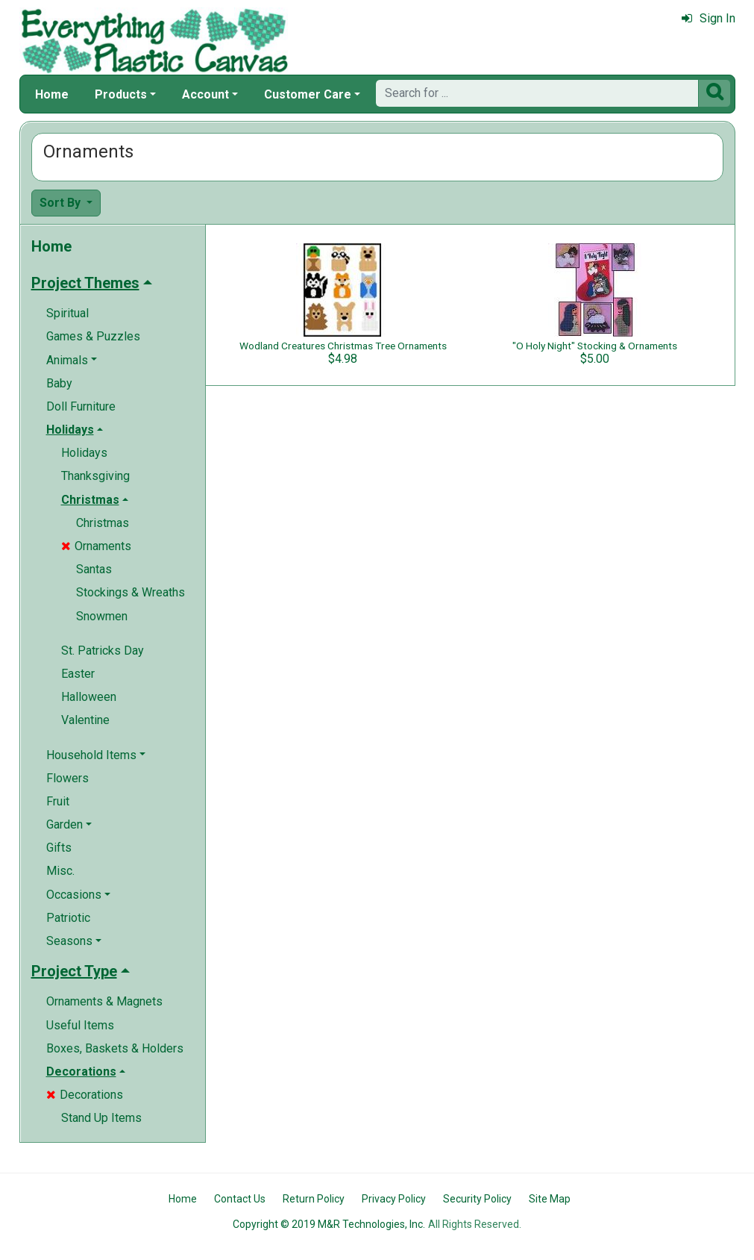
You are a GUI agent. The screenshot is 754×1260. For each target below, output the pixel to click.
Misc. (60, 871)
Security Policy (477, 1199)
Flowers (67, 778)
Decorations (84, 1095)
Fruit (57, 801)
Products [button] (121, 94)
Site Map (550, 1199)
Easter (78, 674)
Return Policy (314, 1199)
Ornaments (96, 546)
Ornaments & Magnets (104, 1001)
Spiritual (67, 313)
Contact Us (240, 1199)
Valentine (85, 720)
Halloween (88, 697)
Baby (59, 383)
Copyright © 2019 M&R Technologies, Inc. (329, 1224)
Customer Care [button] (307, 94)
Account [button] (205, 94)
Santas (94, 569)
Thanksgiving (95, 476)
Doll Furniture (81, 406)
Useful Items (80, 1025)
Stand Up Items (101, 1118)
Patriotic (68, 918)
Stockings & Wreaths (130, 592)
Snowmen (102, 616)
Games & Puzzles (93, 336)
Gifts (59, 847)
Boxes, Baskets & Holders (114, 1048)
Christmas (102, 523)
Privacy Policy (394, 1199)
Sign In (708, 18)
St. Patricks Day (102, 650)
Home (52, 94)
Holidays (84, 453)
